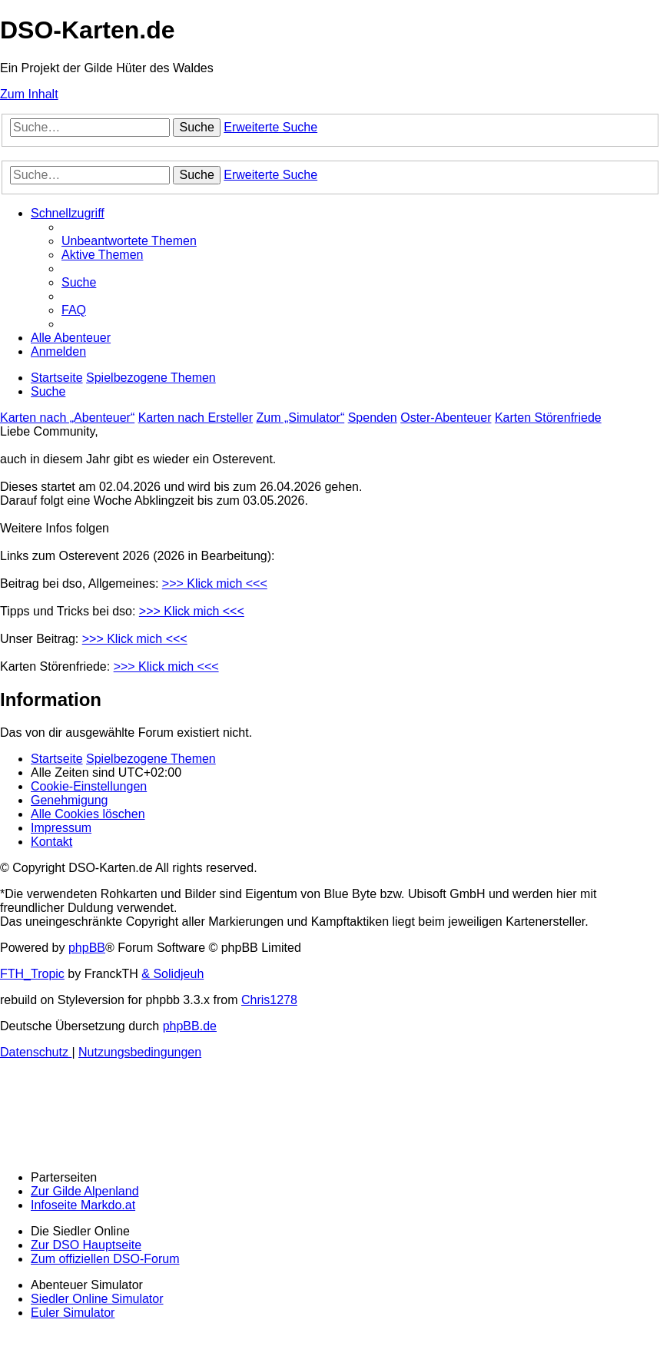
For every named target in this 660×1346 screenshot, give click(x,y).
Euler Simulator (72, 1312)
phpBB (86, 947)
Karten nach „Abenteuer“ (67, 417)
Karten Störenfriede (548, 417)
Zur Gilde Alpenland (85, 1191)
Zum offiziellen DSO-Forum (105, 1258)
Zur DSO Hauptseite (86, 1245)
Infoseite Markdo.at (83, 1205)
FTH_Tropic (32, 973)
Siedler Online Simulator (97, 1298)
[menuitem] (129, 240)
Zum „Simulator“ (301, 417)
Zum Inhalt (29, 94)
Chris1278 (269, 999)
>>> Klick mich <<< (214, 583)
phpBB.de (190, 1026)
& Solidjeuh (172, 973)
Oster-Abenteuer (445, 417)
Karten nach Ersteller (195, 417)
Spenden (372, 417)
